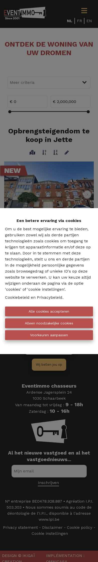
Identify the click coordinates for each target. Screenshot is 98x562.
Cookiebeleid (17, 297)
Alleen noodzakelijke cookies (49, 323)
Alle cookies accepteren (49, 311)
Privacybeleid (49, 297)
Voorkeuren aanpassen (49, 335)
